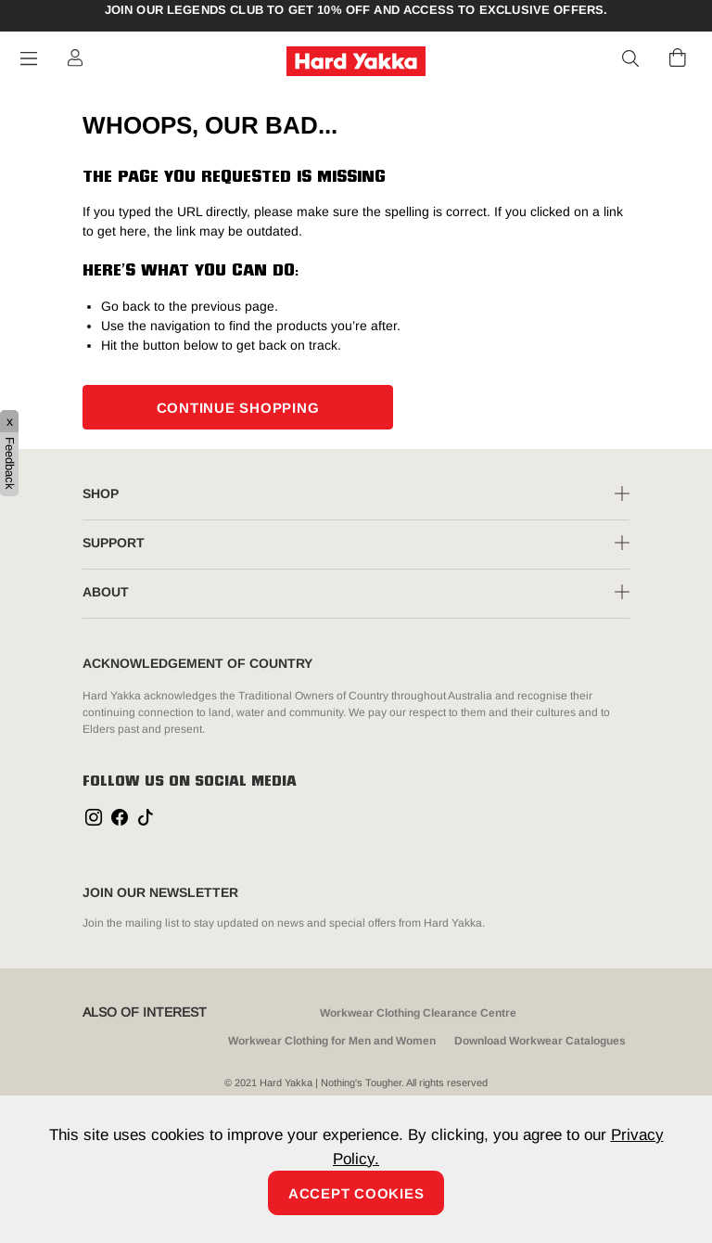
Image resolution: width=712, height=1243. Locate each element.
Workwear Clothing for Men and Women (332, 1040)
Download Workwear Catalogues (540, 1040)
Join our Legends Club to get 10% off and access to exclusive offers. (356, 10)
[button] (631, 59)
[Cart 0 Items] (677, 57)
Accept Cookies (356, 1193)
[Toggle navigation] (29, 58)
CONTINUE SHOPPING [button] (238, 408)
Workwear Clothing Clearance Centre (418, 1012)
